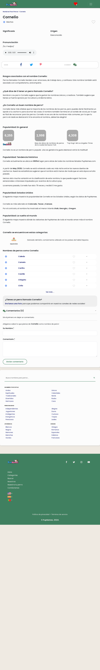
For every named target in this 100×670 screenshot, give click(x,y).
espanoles (14, 386)
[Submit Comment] (15, 507)
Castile (21, 419)
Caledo (21, 401)
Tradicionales (11, 541)
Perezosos (10, 565)
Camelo (22, 407)
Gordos (8, 583)
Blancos (9, 572)
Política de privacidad (40, 660)
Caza (54, 546)
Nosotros (12, 627)
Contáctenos (13, 633)
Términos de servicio (59, 660)
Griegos (55, 572)
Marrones (9, 578)
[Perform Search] (94, 523)
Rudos (54, 544)
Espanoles (55, 578)
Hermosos (10, 546)
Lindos (8, 536)
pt (10, 645)
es (10, 642)
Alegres (54, 554)
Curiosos (55, 559)
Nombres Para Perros (10, 12)
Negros (8, 575)
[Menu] (91, 4)
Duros (54, 557)
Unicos (54, 536)
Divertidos (9, 544)
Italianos (55, 580)
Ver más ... (50, 437)
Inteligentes (10, 559)
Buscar (11, 623)
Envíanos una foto (13, 449)
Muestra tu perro (15, 630)
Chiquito (22, 425)
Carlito (21, 413)
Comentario (9, 484)
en (10, 638)
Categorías (13, 620)
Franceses (56, 583)
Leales (54, 565)
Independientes (12, 554)
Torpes (54, 562)
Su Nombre (8, 473)
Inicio (10, 617)
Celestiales (56, 538)
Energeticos (10, 562)
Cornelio (22, 12)
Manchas (9, 580)
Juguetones (10, 557)
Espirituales (10, 538)
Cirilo (20, 431)
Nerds (54, 541)
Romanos (55, 575)
